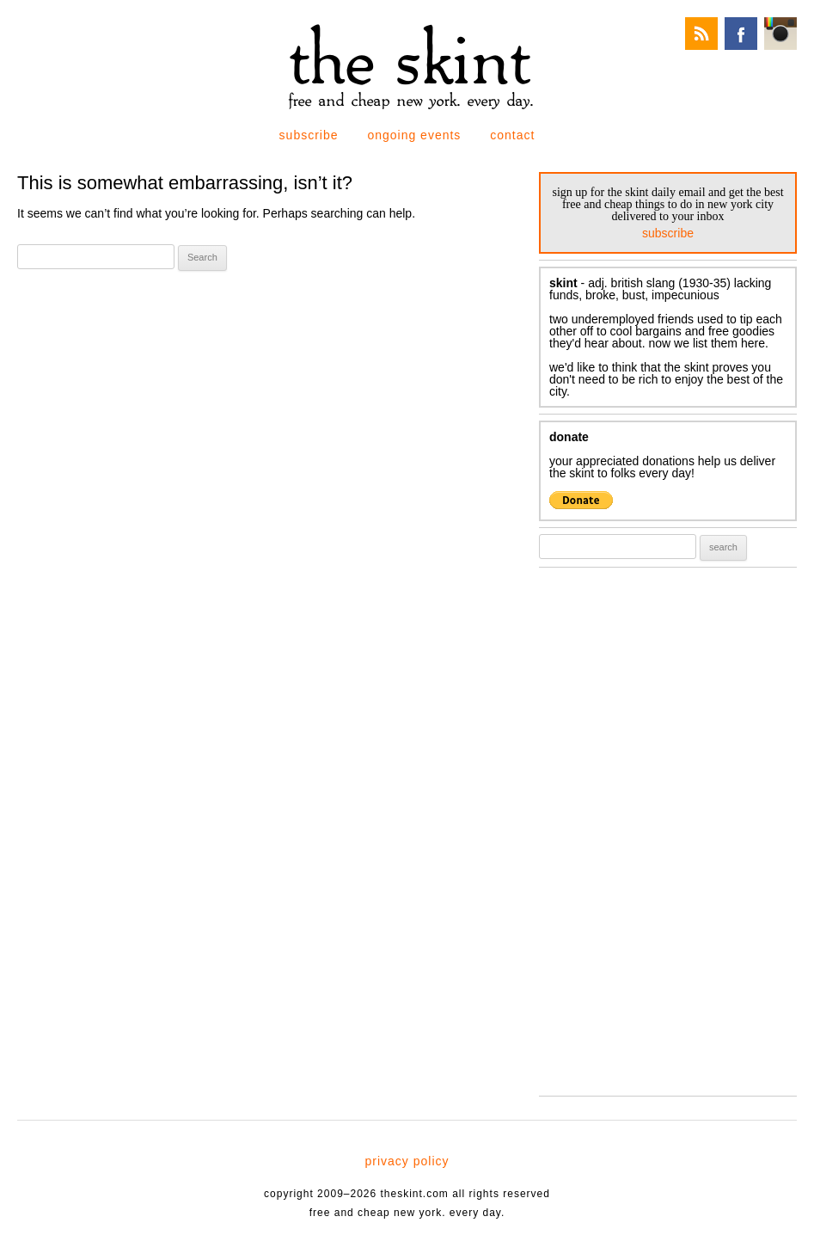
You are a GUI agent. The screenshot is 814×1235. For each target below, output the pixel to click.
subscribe (309, 135)
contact (512, 135)
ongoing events (414, 135)
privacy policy (406, 1161)
